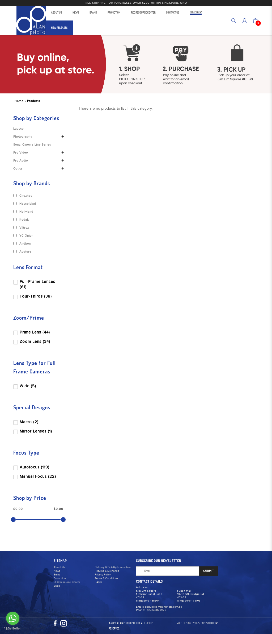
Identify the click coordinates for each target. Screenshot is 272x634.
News (57, 571)
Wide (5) (25, 386)
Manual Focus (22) (35, 476)
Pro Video (20, 152)
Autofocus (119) (31, 467)
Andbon (22, 243)
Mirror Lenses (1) (33, 431)
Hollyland (23, 211)
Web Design (184, 623)
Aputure (22, 251)
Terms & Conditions (106, 578)
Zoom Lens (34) (32, 341)
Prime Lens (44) (32, 332)
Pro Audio (20, 160)
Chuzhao (22, 195)
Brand (57, 574)
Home (19, 101)
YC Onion (23, 235)
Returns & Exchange (107, 571)
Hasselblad (24, 203)
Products (33, 101)
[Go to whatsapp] (12, 618)
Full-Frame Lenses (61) (34, 284)
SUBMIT (208, 571)
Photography (22, 136)
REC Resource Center (67, 582)
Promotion (60, 578)
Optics (18, 168)
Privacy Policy (103, 574)
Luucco (18, 128)
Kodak (21, 219)
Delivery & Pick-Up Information (113, 567)
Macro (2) (26, 422)
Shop (57, 585)
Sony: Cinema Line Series (32, 144)
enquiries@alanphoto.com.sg (163, 607)
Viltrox (21, 227)
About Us (59, 567)
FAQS (98, 582)
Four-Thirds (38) (33, 296)
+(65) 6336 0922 (156, 610)
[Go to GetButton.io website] (12, 628)
